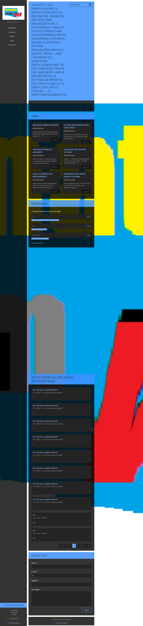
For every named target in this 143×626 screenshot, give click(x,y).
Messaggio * (36, 589)
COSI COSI (36, 235)
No (34, 226)
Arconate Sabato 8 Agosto (46, 125)
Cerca (90, 4)
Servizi (12, 36)
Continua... (55, 140)
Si (33, 217)
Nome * (34, 563)
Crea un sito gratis (61, 623)
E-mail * (34, 572)
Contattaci (12, 45)
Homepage (12, 28)
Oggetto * (35, 580)
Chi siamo (12, 32)
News (12, 41)
